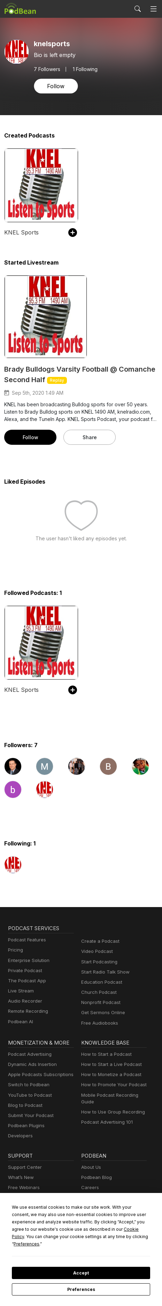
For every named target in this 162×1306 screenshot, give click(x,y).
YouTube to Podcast (28, 1095)
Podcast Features (26, 939)
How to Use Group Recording (111, 1112)
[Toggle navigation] (153, 9)
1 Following (83, 68)
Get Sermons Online (102, 1012)
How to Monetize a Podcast (109, 1074)
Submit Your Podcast (29, 1115)
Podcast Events (24, 1197)
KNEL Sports (20, 232)
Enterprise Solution (27, 960)
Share (89, 437)
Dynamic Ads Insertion (31, 1064)
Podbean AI (20, 1021)
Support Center (23, 1167)
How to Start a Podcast (104, 1054)
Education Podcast (100, 982)
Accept (81, 1273)
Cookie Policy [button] (82, 1236)
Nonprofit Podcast (99, 1002)
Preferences (81, 1289)
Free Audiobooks (98, 1023)
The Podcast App (25, 980)
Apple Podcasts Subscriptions (38, 1074)
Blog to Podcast (24, 1105)
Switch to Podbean (27, 1084)
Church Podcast (97, 992)
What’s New (20, 1177)
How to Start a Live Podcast (109, 1064)
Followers (46, 68)
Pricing (15, 950)
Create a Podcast (99, 941)
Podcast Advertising (28, 1054)
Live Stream (20, 990)
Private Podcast (24, 970)
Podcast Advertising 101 (106, 1122)
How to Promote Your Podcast (111, 1084)
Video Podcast (96, 951)
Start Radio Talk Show (103, 972)
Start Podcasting (98, 961)
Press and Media (98, 1197)
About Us (90, 1167)
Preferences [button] (82, 1243)
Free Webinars (23, 1187)
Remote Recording (27, 1011)
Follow (55, 86)
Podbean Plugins (25, 1125)
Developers (19, 1135)
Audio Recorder (24, 1001)
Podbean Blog (95, 1177)
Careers (89, 1187)
